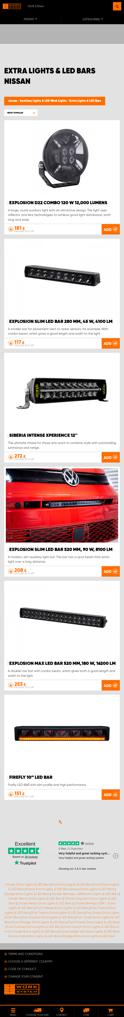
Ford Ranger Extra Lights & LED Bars (39, 922)
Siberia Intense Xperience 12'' (43, 435)
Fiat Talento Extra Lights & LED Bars (58, 913)
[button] (21, 113)
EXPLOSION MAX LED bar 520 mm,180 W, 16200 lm (62, 663)
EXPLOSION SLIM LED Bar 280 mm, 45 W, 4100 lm (60, 321)
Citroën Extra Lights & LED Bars (27, 884)
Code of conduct (22, 969)
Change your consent (25, 976)
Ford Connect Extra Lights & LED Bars (34, 927)
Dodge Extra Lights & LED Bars (27, 894)
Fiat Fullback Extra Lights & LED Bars (62, 908)
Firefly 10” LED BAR (30, 777)
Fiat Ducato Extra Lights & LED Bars (48, 917)
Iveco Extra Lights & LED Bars (93, 889)
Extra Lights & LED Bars (85, 100)
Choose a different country (30, 961)
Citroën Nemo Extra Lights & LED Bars (35, 898)
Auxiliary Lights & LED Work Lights (43, 100)
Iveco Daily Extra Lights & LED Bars (35, 936)
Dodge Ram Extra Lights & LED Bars (89, 936)
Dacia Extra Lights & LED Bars (48, 889)
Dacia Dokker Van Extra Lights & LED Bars (89, 931)
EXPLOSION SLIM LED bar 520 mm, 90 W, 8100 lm (60, 549)
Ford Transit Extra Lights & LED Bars (94, 922)
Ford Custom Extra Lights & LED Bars (90, 927)
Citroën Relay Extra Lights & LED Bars (45, 903)
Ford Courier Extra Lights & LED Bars (31, 931)
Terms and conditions (25, 954)
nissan (13, 100)
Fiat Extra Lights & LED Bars (72, 884)
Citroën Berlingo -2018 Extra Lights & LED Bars (85, 894)
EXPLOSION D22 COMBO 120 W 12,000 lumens (58, 203)
